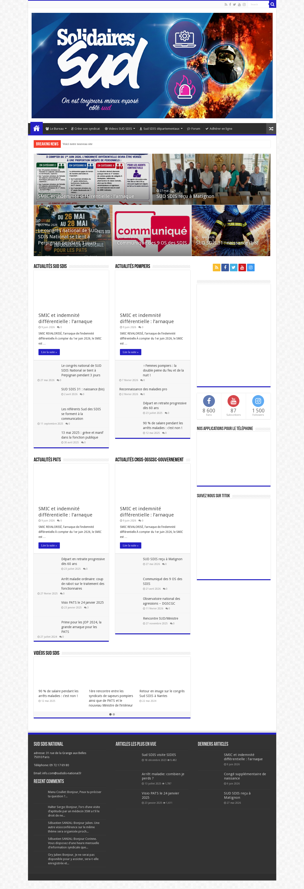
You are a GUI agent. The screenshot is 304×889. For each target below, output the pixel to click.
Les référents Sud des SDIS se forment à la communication (82, 414)
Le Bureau (55, 128)
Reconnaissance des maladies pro (144, 389)
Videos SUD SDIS (118, 128)
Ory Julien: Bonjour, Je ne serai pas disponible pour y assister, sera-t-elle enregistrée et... (73, 867)
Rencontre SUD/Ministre (161, 622)
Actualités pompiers (132, 266)
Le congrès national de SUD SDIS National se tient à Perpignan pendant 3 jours (68, 238)
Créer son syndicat (85, 128)
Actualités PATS (47, 464)
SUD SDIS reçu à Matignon (186, 198)
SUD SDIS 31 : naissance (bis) (227, 245)
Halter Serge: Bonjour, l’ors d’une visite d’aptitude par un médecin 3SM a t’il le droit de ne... (74, 820)
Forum (193, 128)
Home (36, 128)
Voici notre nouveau (75, 144)
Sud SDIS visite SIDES (159, 763)
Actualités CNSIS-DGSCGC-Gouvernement (149, 464)
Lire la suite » (49, 352)
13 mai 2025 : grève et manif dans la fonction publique (78, 437)
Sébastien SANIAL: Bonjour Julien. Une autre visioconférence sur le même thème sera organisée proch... (74, 836)
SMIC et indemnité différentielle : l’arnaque (86, 198)
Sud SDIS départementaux (160, 128)
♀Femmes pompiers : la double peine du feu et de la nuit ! (164, 370)
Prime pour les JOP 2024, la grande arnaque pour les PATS (82, 635)
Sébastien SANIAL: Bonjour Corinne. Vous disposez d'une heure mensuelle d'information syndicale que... (73, 852)
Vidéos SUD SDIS (46, 662)
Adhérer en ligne (218, 128)
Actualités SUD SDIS (50, 266)
